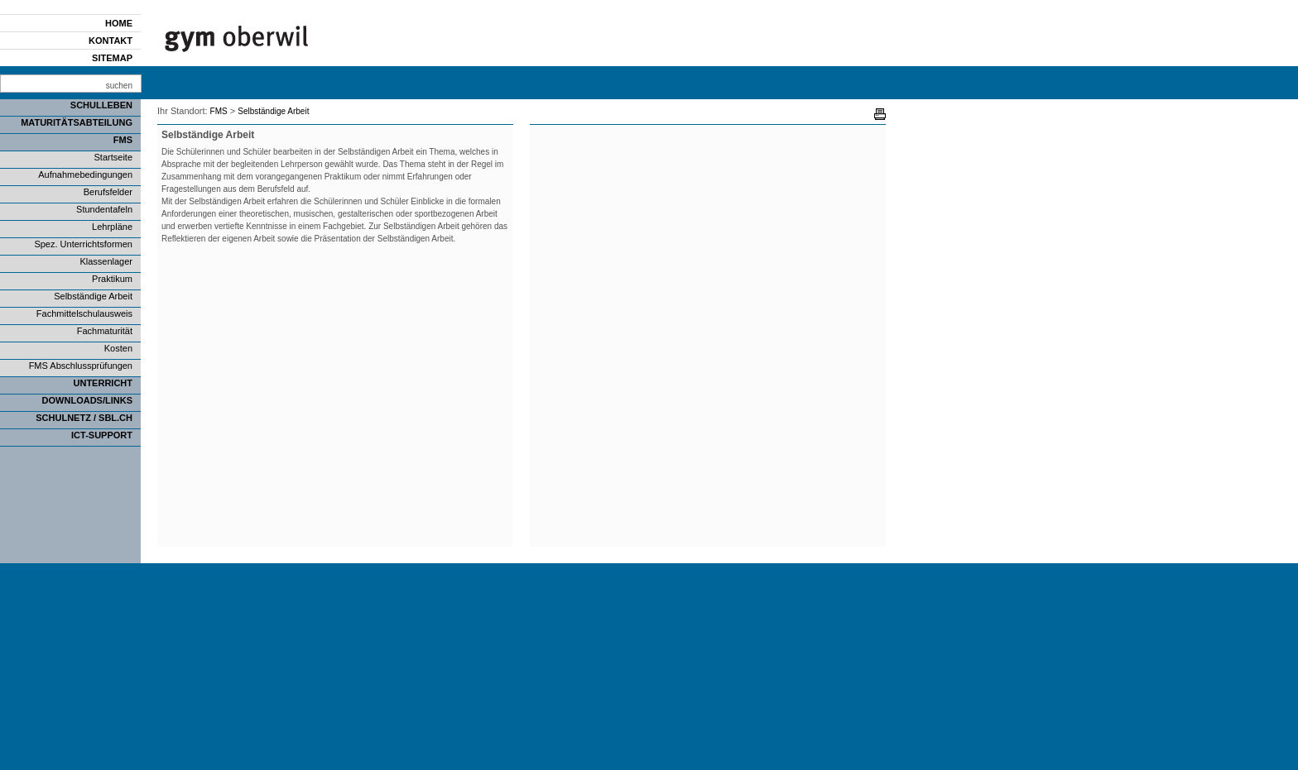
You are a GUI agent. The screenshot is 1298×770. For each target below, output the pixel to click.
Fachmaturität (104, 331)
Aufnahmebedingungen (85, 174)
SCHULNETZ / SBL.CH (84, 418)
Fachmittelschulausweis (84, 313)
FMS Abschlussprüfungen (80, 366)
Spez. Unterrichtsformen (83, 244)
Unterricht (103, 383)
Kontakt (110, 40)
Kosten (118, 348)
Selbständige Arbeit (93, 296)
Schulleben (101, 105)
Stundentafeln (104, 209)
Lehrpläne (112, 227)
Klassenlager (105, 261)
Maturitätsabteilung (76, 122)
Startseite (113, 157)
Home (118, 23)
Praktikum (112, 279)
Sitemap (112, 58)
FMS (122, 140)
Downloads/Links (87, 400)
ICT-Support (101, 435)
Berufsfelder (108, 192)
